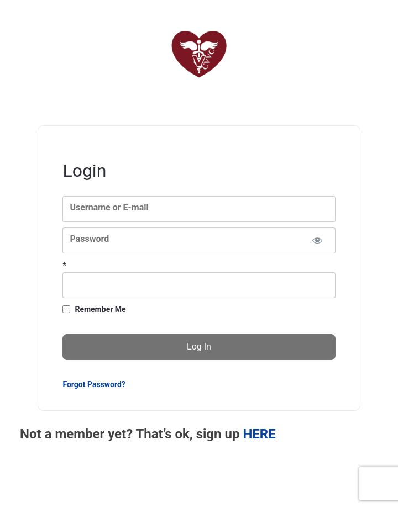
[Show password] (318, 240)
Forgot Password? (93, 384)
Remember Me (100, 309)
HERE (259, 434)
